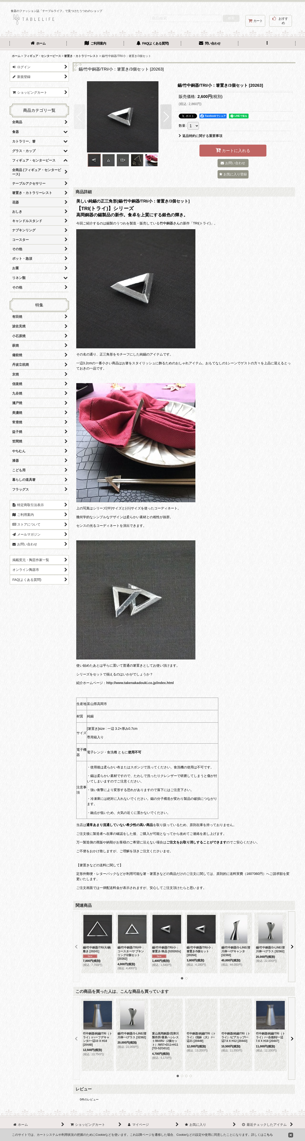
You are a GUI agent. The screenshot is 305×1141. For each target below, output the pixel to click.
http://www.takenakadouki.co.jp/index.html (140, 683)
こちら (268, 1134)
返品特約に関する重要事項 (200, 136)
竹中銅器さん (170, 223)
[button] (266, 44)
